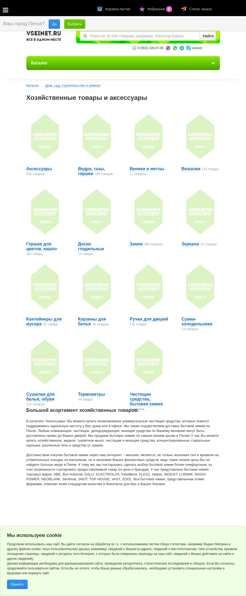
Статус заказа (200, 9)
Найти (208, 36)
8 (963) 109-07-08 (150, 48)
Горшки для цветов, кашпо (41, 246)
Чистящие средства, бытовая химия (146, 399)
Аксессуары (39, 168)
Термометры (91, 394)
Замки (136, 244)
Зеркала (190, 244)
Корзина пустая (118, 9)
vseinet (197, 48)
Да (54, 24)
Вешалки (191, 168)
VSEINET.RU (43, 37)
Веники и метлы (147, 168)
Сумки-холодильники (196, 321)
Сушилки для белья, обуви (40, 396)
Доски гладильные (91, 246)
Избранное (160, 9)
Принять (17, 584)
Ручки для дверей (149, 319)
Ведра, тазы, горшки (91, 171)
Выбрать (75, 24)
